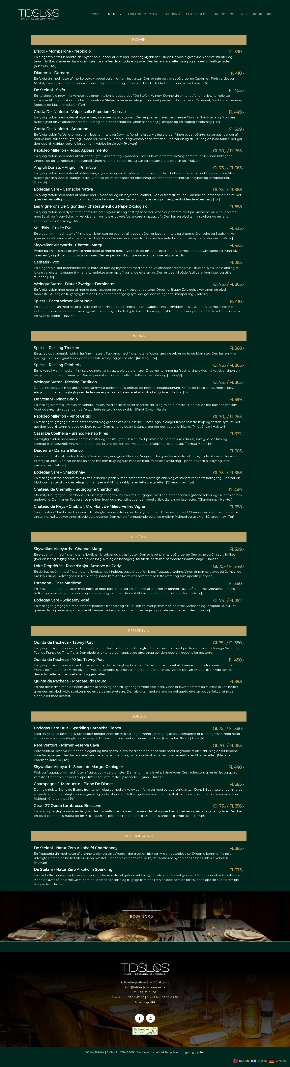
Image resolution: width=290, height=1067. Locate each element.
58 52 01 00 (148, 992)
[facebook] (139, 1018)
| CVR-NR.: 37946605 (119, 1052)
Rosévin (138, 537)
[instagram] (150, 1018)
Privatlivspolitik (145, 1002)
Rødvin (139, 39)
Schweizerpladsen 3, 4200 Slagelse (145, 982)
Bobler (139, 716)
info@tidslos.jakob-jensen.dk (145, 987)
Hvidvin (139, 336)
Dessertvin (138, 631)
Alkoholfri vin (139, 836)
